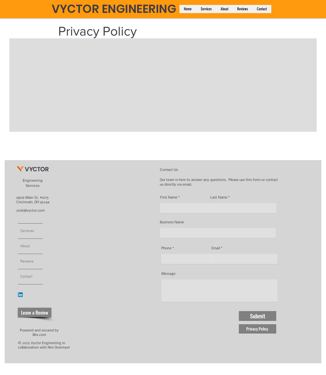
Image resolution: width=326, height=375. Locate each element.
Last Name (218, 197)
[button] (206, 9)
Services (27, 231)
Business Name (172, 222)
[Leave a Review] (34, 312)
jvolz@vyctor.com (31, 211)
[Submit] (257, 316)
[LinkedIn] (20, 294)
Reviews (27, 261)
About (25, 246)
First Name (168, 197)
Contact (26, 276)
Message (168, 274)
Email (215, 248)
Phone (166, 248)
